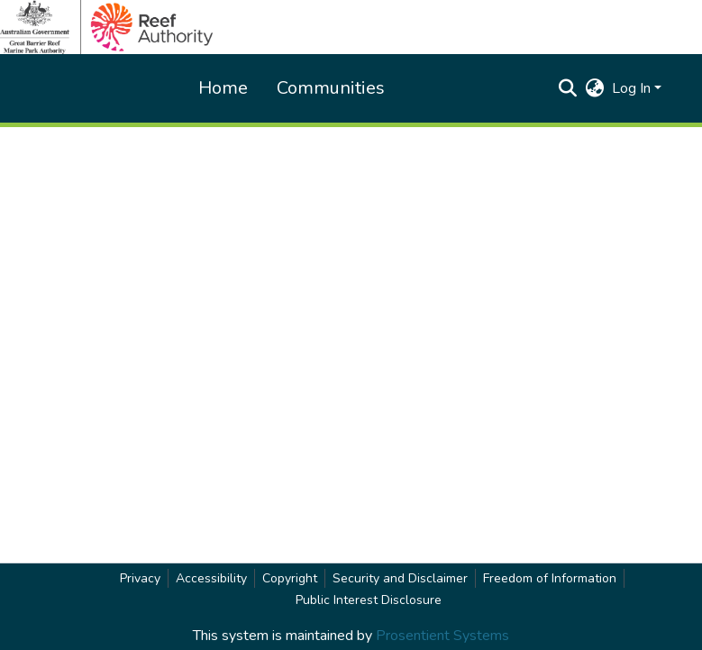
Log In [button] (633, 88)
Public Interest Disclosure (369, 600)
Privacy (140, 578)
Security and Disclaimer (400, 578)
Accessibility (211, 578)
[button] (568, 88)
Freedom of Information (549, 578)
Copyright (289, 578)
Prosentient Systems (442, 635)
